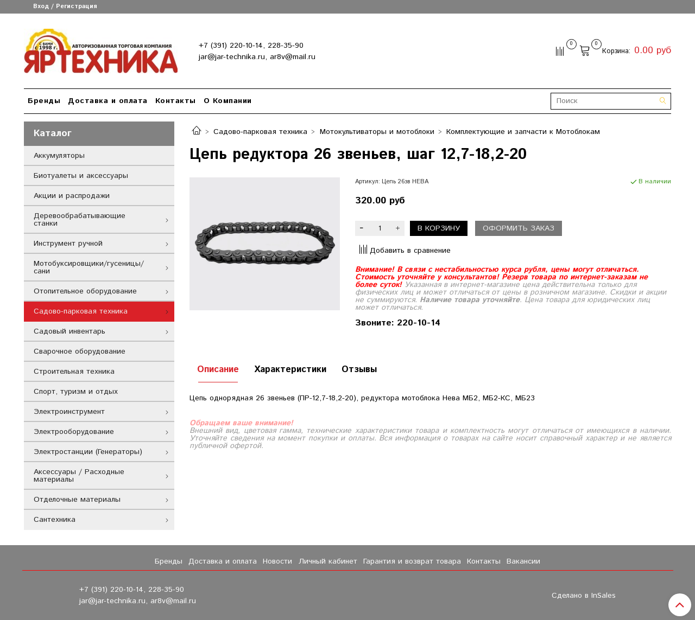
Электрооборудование (74, 431)
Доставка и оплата (108, 100)
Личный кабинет (328, 561)
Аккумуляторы (59, 155)
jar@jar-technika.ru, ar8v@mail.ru (257, 57)
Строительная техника (74, 371)
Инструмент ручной (68, 243)
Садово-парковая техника (260, 131)
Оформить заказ (518, 228)
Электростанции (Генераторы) (88, 451)
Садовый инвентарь (69, 331)
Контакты (175, 100)
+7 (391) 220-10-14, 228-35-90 (251, 45)
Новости (277, 561)
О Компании (228, 100)
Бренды (44, 100)
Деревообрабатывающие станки (79, 219)
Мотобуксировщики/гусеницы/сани (89, 267)
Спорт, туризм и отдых (76, 391)
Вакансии (523, 561)
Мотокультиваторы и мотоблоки (377, 131)
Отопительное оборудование (85, 291)
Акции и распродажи (72, 195)
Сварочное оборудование (79, 351)
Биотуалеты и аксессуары (81, 175)
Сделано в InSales (584, 595)
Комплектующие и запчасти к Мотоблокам (523, 131)
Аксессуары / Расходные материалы (79, 475)
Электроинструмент (69, 411)
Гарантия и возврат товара (412, 561)
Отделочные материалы (77, 499)
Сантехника (54, 519)
